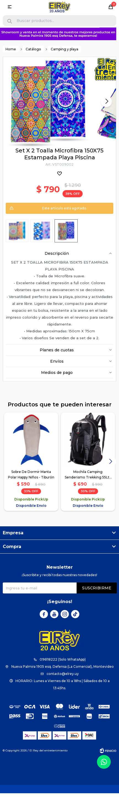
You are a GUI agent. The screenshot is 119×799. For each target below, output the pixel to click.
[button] (10, 21)
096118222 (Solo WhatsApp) (63, 660)
